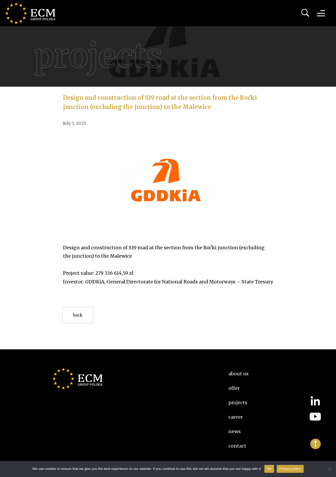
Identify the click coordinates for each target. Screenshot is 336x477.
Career (235, 417)
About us (238, 374)
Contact (237, 446)
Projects (237, 403)
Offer (234, 388)
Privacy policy (290, 469)
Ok (269, 469)
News (234, 431)
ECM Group (33, 13)
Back (77, 315)
